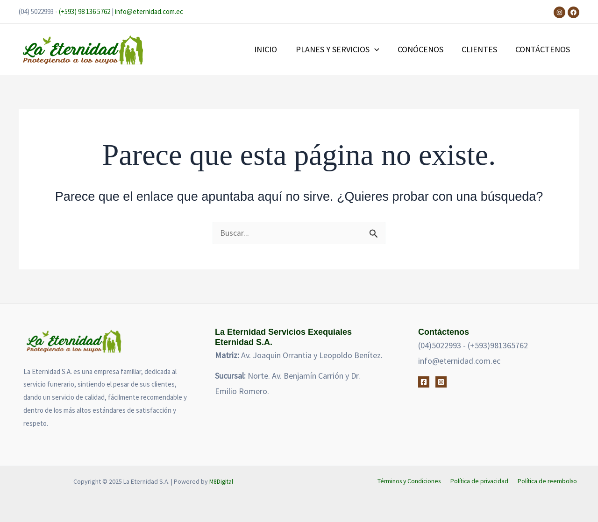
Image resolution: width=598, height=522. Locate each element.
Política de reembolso (548, 481)
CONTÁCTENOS (543, 49)
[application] (379, 49)
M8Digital (221, 481)
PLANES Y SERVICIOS (342, 49)
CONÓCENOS (424, 49)
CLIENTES (481, 49)
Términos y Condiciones (411, 481)
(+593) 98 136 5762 (84, 11)
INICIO (272, 49)
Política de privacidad (481, 481)
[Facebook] (573, 12)
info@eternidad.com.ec (149, 11)
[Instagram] (559, 12)
